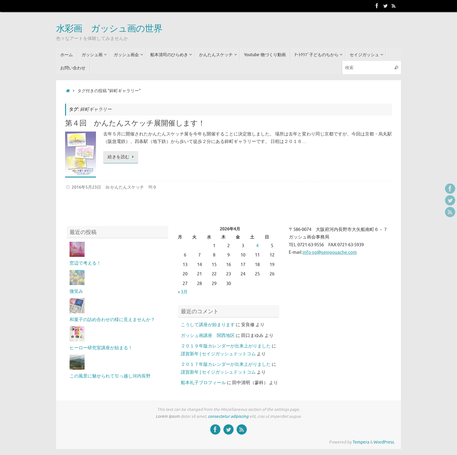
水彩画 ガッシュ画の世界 (109, 29)
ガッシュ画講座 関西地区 (208, 335)
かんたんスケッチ (127, 187)
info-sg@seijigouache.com (330, 252)
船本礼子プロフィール (203, 383)
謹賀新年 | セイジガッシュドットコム (218, 354)
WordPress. (384, 442)
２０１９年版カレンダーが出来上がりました (226, 346)
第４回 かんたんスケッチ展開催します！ (135, 123)
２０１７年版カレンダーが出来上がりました (226, 364)
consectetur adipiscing (228, 416)
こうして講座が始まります (208, 325)
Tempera (361, 442)
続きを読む (122, 156)
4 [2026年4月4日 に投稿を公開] (257, 246)
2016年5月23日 (86, 187)
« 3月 (183, 292)
